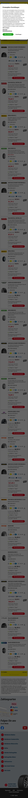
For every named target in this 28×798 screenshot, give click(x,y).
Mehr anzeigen (6, 27)
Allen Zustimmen (8, 34)
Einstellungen (19, 34)
